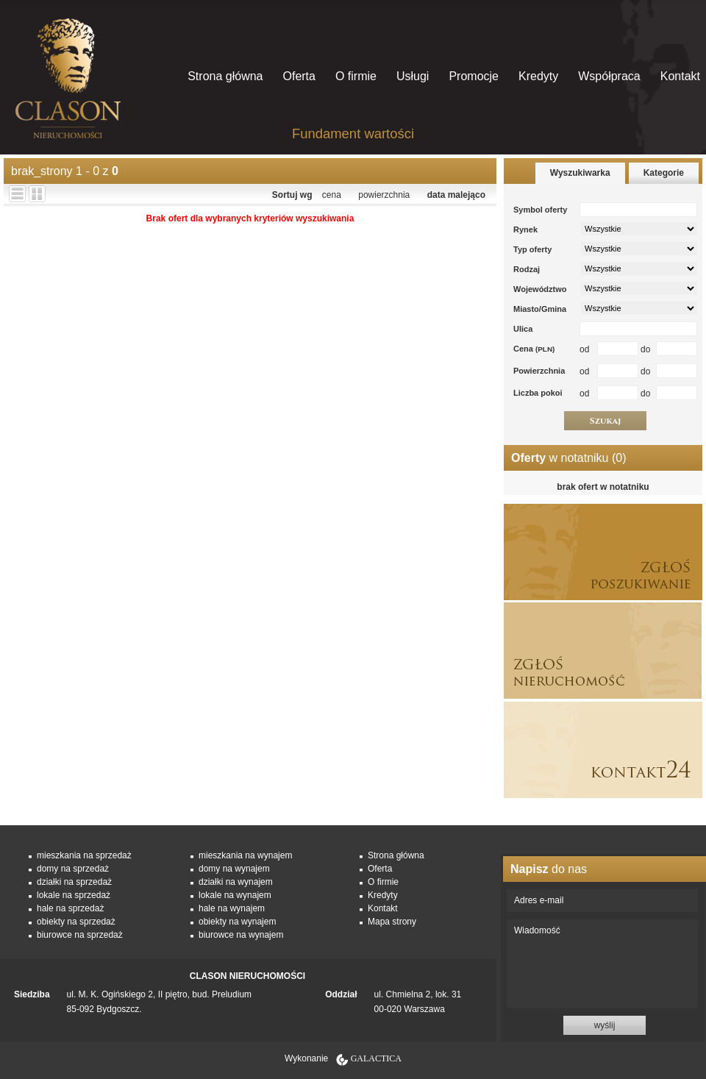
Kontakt (680, 76)
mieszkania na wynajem (245, 855)
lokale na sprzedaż (73, 895)
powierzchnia (384, 195)
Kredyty (538, 76)
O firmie (356, 76)
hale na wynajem (232, 908)
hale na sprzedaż (70, 908)
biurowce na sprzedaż (80, 935)
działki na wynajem (236, 882)
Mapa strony (392, 921)
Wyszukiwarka (580, 173)
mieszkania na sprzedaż (84, 855)
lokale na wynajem (235, 895)
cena (331, 195)
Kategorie (663, 173)
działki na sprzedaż (74, 882)
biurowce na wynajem (241, 935)
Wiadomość (602, 963)
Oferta (298, 76)
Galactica (376, 1058)
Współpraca (609, 76)
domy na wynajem (234, 868)
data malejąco (456, 195)
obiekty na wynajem (237, 921)
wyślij (605, 1025)
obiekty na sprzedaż (76, 921)
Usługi (412, 76)
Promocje (474, 76)
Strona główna (225, 76)
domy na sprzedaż (73, 868)
